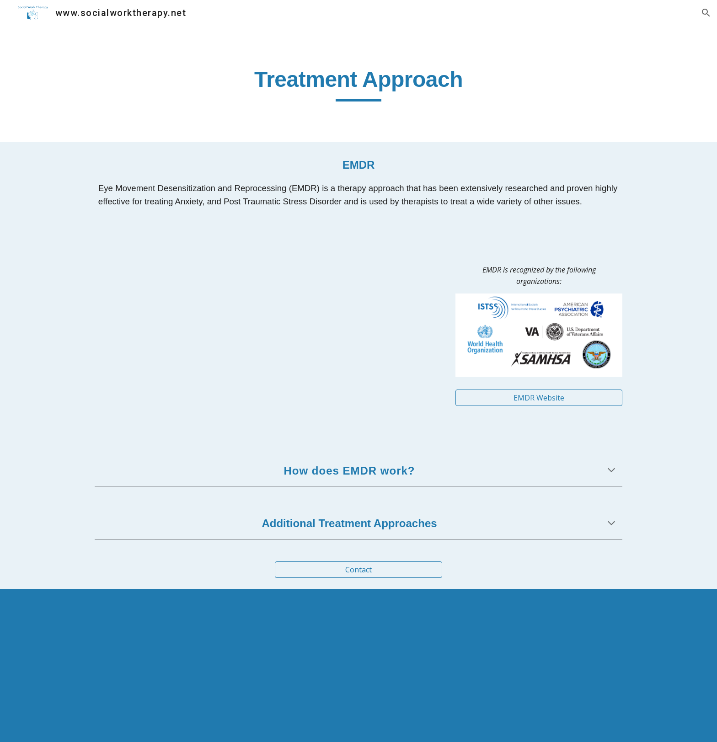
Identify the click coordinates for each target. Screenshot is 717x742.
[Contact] (358, 569)
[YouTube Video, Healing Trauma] (268, 333)
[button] (706, 13)
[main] (358, 83)
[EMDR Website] (539, 397)
